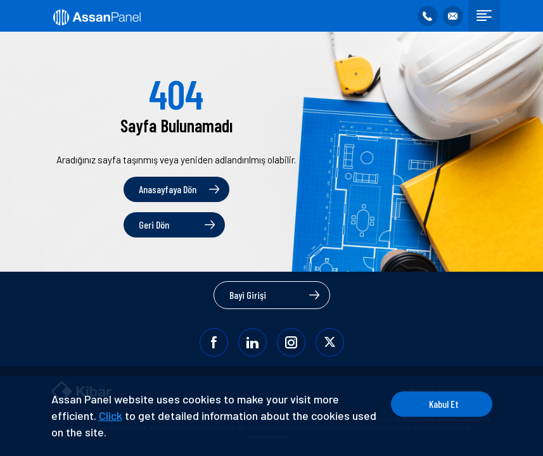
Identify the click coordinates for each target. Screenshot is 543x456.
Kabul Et (444, 404)
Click (110, 415)
